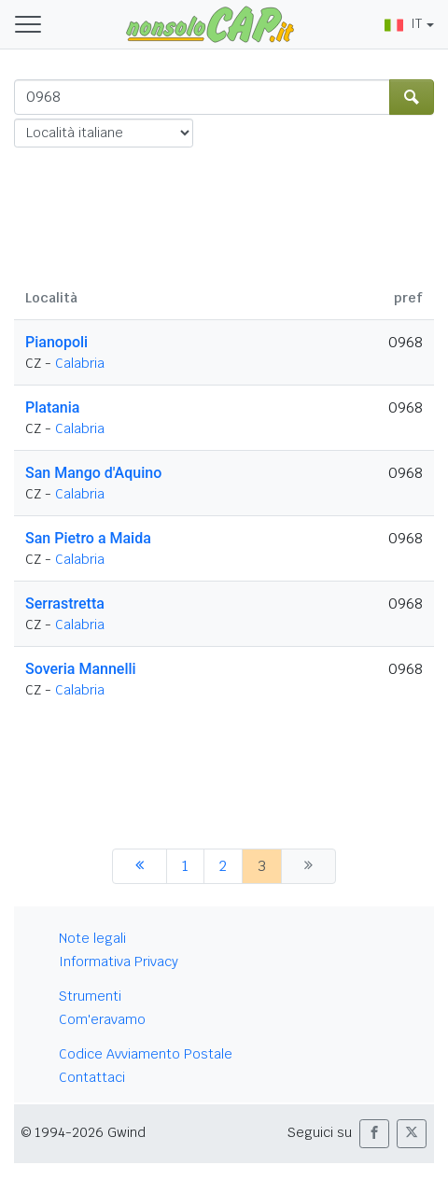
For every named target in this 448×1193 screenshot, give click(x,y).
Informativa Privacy (118, 961)
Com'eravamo (102, 1019)
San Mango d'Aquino (93, 473)
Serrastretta (65, 603)
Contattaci (92, 1077)
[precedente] (139, 866)
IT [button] (403, 23)
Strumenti (90, 996)
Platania (52, 407)
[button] (374, 1133)
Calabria (80, 363)
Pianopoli (56, 342)
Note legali (92, 938)
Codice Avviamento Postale (145, 1054)
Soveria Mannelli (80, 669)
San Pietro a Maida (88, 538)
